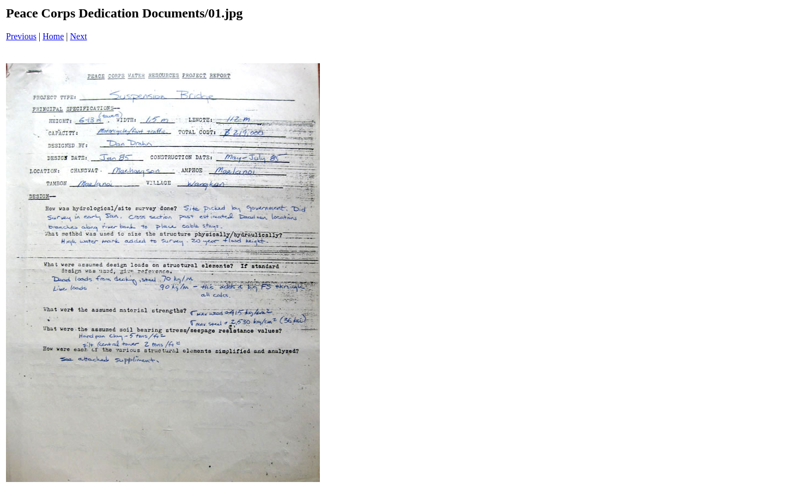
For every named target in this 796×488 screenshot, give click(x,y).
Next (78, 36)
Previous (21, 36)
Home (53, 36)
